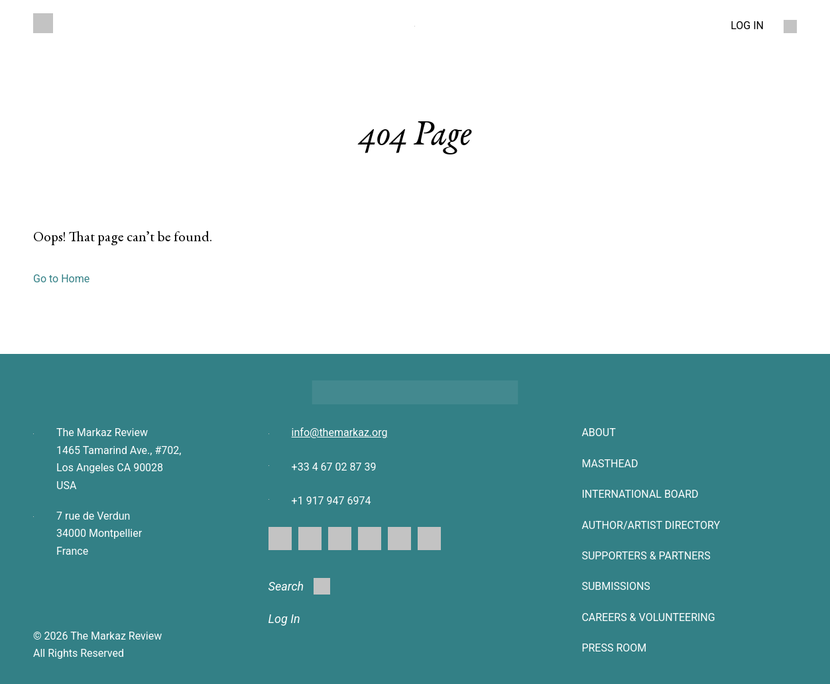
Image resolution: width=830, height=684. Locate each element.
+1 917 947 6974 (331, 500)
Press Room (613, 648)
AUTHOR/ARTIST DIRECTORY (650, 525)
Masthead (609, 463)
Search (299, 586)
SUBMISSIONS (615, 586)
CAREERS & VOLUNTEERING (648, 617)
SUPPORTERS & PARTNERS (645, 555)
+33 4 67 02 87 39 (334, 467)
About (598, 432)
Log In (284, 619)
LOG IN (747, 25)
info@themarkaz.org (340, 432)
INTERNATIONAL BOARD (639, 494)
